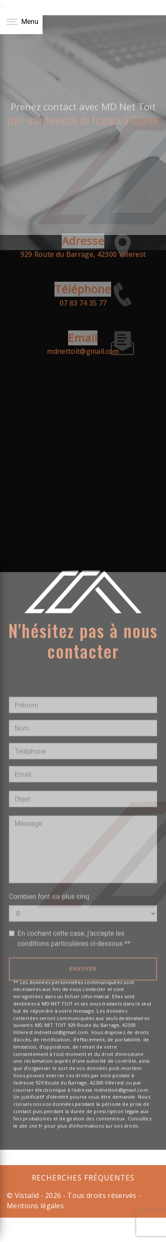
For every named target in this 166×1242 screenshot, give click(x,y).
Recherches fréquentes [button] (83, 1177)
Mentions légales (35, 1205)
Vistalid (27, 1195)
